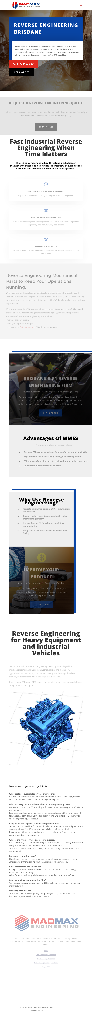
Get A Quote (21, 72)
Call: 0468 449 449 (24, 64)
